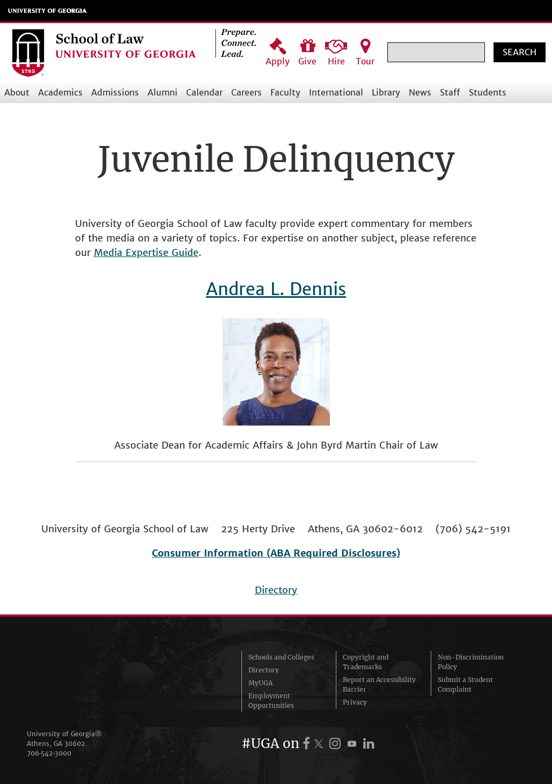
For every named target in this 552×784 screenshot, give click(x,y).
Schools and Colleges (281, 657)
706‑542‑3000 (49, 753)
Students (487, 92)
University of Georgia (47, 11)
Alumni (163, 92)
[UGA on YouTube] (353, 743)
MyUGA (260, 683)
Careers (246, 92)
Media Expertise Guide (146, 252)
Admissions (115, 92)
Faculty (285, 92)
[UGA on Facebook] (308, 743)
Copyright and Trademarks (365, 662)
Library (386, 92)
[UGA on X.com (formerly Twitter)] (320, 743)
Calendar (204, 92)
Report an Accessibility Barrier (379, 684)
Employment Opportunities (271, 700)
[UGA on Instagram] (337, 743)
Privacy (355, 702)
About (17, 92)
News (420, 92)
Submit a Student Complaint (465, 684)
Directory (276, 590)
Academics (60, 92)
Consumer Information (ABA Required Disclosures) (276, 553)
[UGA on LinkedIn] (368, 743)
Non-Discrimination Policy (471, 662)
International (336, 92)
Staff (450, 92)
